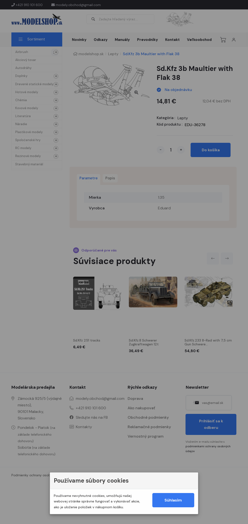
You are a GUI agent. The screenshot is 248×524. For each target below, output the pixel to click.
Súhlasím (173, 500)
